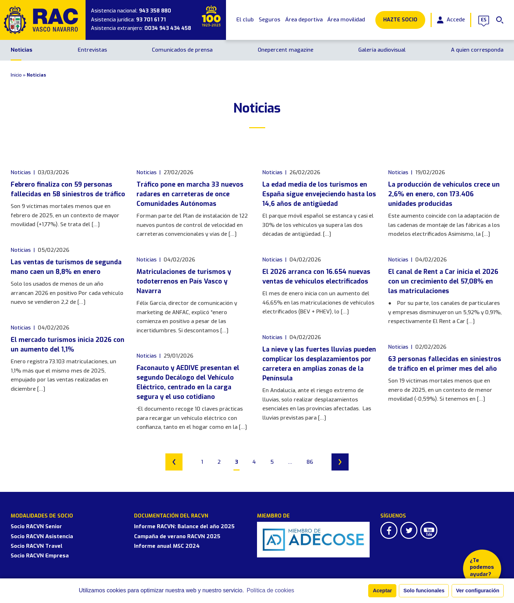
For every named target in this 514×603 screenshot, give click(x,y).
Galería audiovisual (382, 49)
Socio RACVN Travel (36, 546)
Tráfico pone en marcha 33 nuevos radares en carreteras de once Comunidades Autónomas (190, 194)
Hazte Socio (400, 19)
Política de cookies (270, 590)
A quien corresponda (477, 49)
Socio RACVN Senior (36, 526)
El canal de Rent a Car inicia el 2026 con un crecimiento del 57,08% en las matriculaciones (443, 281)
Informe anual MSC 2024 (167, 546)
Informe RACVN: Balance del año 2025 (184, 526)
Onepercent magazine (285, 49)
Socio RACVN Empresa (40, 555)
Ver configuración (477, 590)
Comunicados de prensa (182, 49)
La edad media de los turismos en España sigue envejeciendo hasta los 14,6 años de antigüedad (319, 194)
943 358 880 (155, 10)
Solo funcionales (424, 590)
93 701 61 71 (151, 19)
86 (310, 462)
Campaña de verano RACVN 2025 (177, 536)
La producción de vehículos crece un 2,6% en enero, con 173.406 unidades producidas (444, 194)
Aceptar (382, 590)
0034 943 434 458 (167, 28)
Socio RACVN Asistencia (42, 536)
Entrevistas (92, 49)
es (483, 20)
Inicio (16, 75)
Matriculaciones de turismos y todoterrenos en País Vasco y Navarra (184, 281)
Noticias (21, 49)
